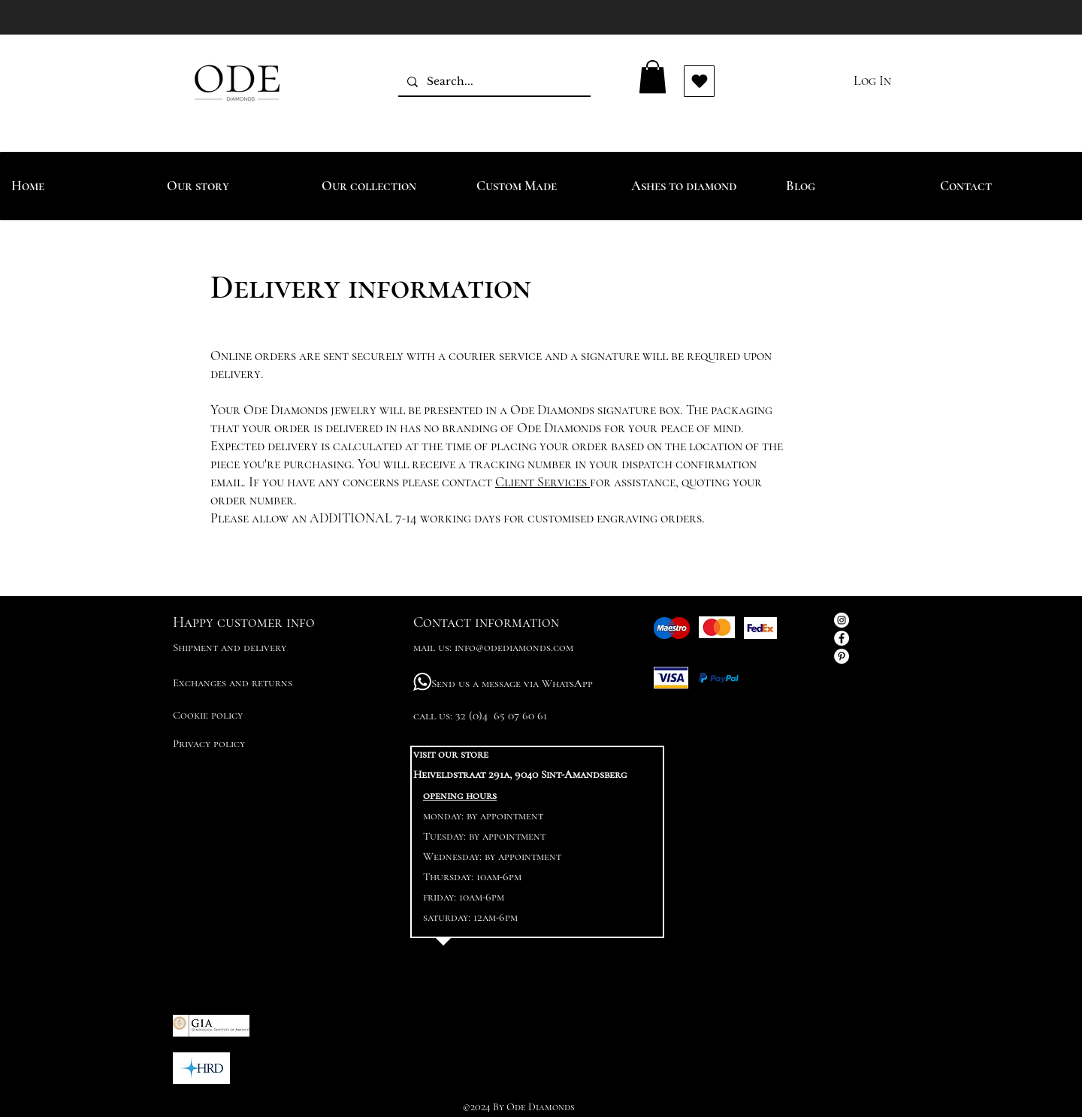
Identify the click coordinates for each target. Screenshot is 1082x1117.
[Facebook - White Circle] (841, 638)
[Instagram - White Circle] (841, 620)
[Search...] (493, 81)
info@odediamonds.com (514, 647)
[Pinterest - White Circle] (841, 656)
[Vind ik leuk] (699, 81)
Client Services (542, 482)
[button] (652, 76)
